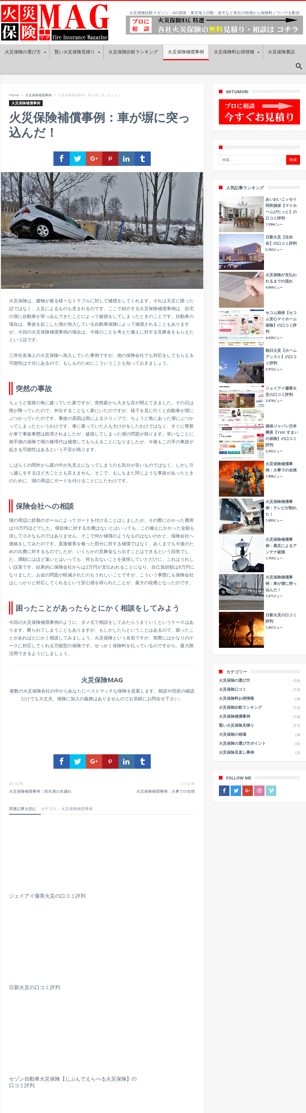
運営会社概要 (11, 1062)
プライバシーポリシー (19, 1081)
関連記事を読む (22, 809)
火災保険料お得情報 (236, 698)
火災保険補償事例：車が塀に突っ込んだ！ (281, 583)
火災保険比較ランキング (240, 707)
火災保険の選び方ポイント (242, 743)
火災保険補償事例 (38, 95)
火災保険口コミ (232, 689)
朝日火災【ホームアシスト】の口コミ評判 (37, 952)
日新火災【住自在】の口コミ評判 (165, 952)
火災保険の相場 (232, 734)
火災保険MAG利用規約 (20, 1071)
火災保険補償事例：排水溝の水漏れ (51, 788)
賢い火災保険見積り (236, 725)
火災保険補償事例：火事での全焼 (153, 788)
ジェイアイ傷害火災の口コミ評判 (37, 874)
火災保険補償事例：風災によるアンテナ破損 (281, 545)
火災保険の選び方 (234, 680)
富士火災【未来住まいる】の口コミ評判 (98, 952)
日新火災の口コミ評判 (98, 870)
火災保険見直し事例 (236, 752)
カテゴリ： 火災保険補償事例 (66, 809)
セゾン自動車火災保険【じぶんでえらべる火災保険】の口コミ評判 (165, 877)
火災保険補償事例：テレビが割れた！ (281, 507)
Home (14, 95)
